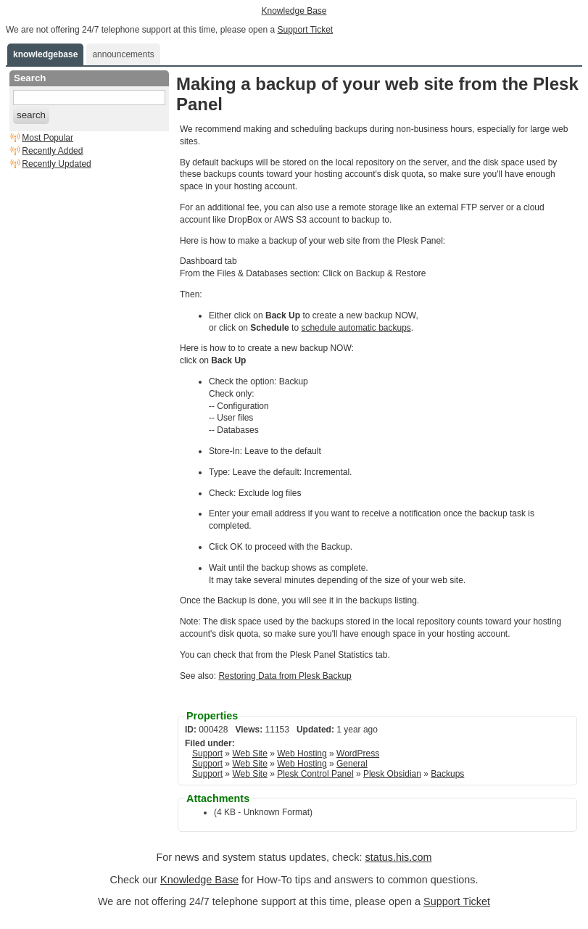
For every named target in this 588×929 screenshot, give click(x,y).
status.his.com (398, 857)
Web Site (249, 753)
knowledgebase (45, 54)
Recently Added (52, 151)
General (352, 764)
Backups (447, 774)
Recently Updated (56, 164)
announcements (123, 54)
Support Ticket (305, 30)
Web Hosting (301, 753)
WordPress (357, 753)
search (31, 115)
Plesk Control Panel (315, 774)
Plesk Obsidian (392, 774)
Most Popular (47, 138)
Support (207, 753)
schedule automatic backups (355, 328)
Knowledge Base (293, 11)
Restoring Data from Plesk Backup (284, 676)
